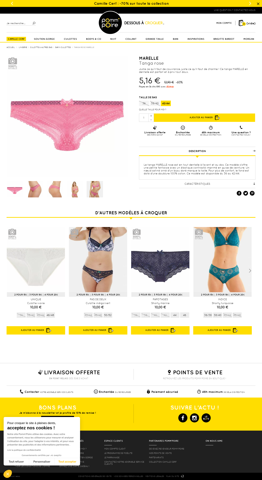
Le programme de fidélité (118, 453)
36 (144, 103)
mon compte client (115, 449)
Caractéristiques (220, 183)
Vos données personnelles (128, 476)
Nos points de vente (160, 453)
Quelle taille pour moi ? (152, 109)
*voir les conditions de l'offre (32, 466)
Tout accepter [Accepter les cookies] (67, 461)
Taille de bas (148, 97)
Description (222, 151)
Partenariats (156, 457)
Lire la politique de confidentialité (24, 450)
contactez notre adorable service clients (124, 463)
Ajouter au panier (204, 117)
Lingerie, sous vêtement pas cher (24, 10)
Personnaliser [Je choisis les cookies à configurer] (41, 461)
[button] (7, 473)
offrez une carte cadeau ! (74, 466)
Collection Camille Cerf (163, 462)
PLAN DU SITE (172, 476)
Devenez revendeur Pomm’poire (166, 449)
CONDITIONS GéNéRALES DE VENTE (95, 476)
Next (250, 270)
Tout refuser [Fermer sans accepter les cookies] (16, 461)
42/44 (166, 103)
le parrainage (112, 457)
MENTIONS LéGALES (154, 476)
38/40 (155, 103)
